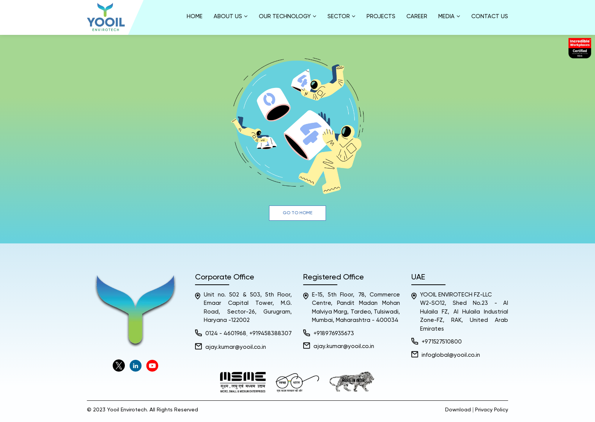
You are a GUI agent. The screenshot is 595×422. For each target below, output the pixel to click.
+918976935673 (333, 333)
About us (231, 16)
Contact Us (489, 16)
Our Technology (287, 16)
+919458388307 (270, 333)
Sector (341, 16)
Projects (381, 16)
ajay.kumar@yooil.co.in (235, 347)
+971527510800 (442, 342)
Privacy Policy (491, 410)
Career (416, 16)
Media (449, 16)
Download (458, 410)
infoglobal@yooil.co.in (451, 355)
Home (195, 16)
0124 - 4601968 (225, 333)
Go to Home (297, 213)
